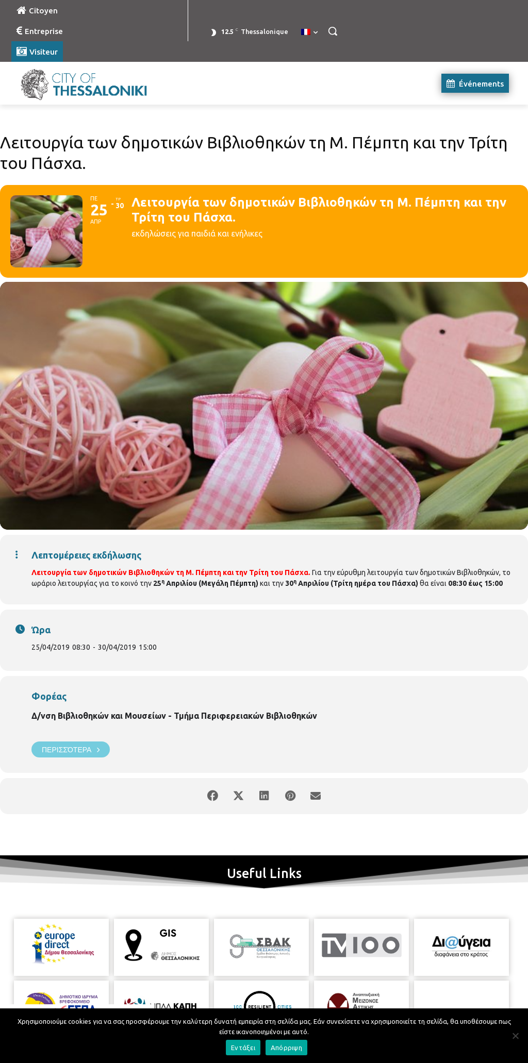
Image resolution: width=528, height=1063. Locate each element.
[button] (332, 31)
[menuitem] (309, 32)
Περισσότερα (71, 749)
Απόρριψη (286, 1047)
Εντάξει (243, 1047)
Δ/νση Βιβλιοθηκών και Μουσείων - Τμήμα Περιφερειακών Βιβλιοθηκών (174, 715)
